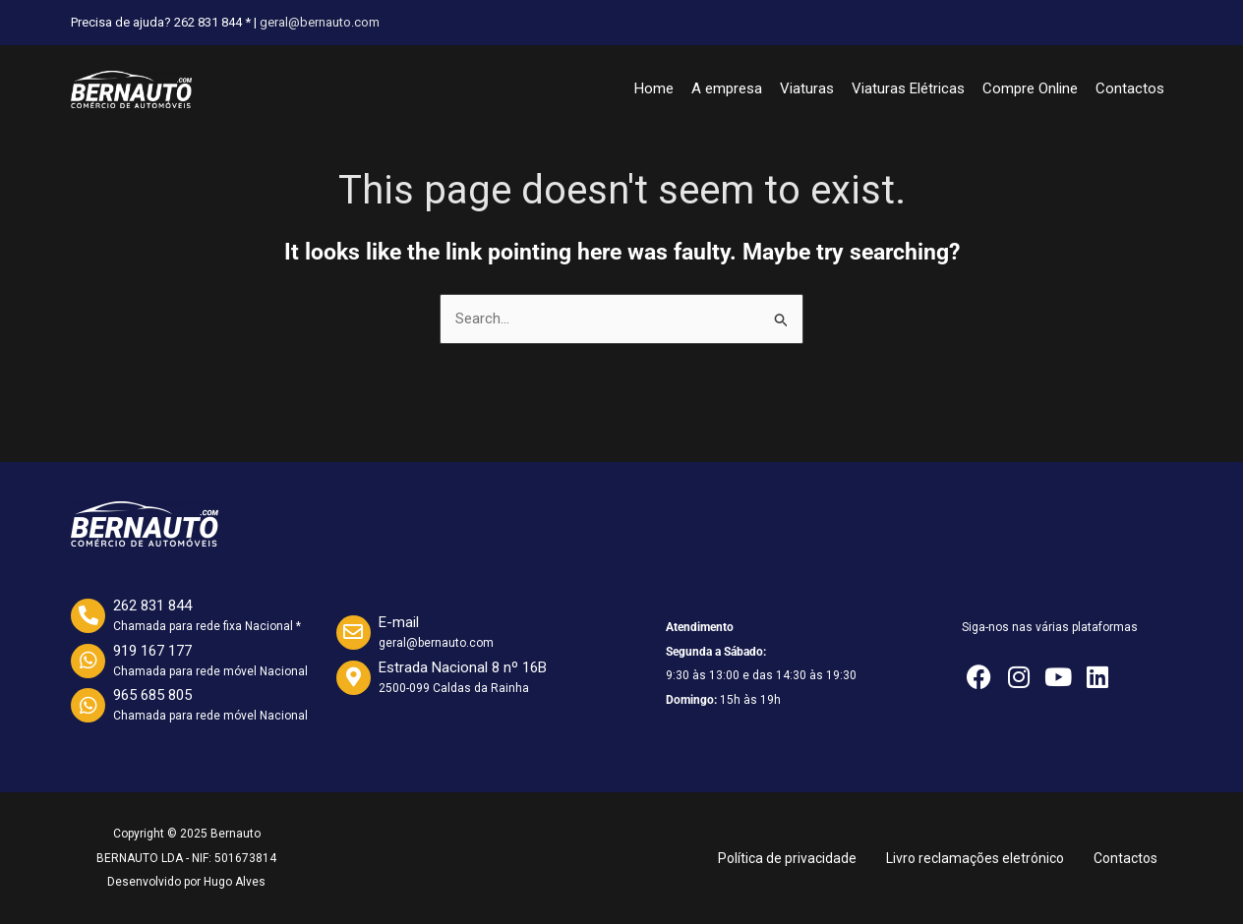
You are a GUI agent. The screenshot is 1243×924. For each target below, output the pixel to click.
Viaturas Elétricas (908, 88)
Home (654, 88)
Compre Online (1030, 88)
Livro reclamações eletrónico (975, 858)
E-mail (399, 622)
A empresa (726, 88)
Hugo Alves (235, 882)
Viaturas (807, 88)
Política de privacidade (787, 858)
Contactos (1129, 88)
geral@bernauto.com (320, 22)
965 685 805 (152, 695)
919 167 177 (152, 651)
